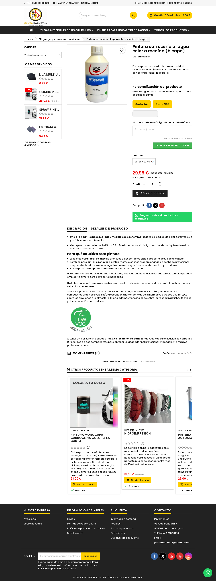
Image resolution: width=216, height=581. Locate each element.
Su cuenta (119, 510)
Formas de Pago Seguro (81, 523)
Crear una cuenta (180, 3)
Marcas (30, 47)
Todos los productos (170, 30)
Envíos (71, 519)
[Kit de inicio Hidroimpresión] (147, 380)
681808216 (44, 3)
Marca (137, 56)
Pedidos (116, 523)
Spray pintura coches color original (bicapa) (49, 109)
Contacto (162, 510)
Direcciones (118, 533)
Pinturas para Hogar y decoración (122, 30)
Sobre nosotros (33, 523)
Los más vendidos (38, 64)
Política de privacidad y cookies (86, 528)
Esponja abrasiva (49, 127)
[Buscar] (108, 15)
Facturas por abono (122, 528)
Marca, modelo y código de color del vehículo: (162, 122)
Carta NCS (162, 104)
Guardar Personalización (172, 145)
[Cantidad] (152, 184)
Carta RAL (141, 104)
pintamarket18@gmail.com (80, 3)
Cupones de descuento (125, 538)
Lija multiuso (49, 74)
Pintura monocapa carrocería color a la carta (90, 438)
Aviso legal (30, 519)
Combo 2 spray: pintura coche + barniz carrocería (49, 92)
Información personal (123, 519)
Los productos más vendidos (37, 144)
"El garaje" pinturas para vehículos (65, 30)
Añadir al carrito (149, 193)
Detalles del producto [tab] (109, 228)
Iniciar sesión (157, 3)
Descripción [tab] (77, 228)
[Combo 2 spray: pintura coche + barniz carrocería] (31, 90)
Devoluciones (75, 533)
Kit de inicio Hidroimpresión (137, 432)
